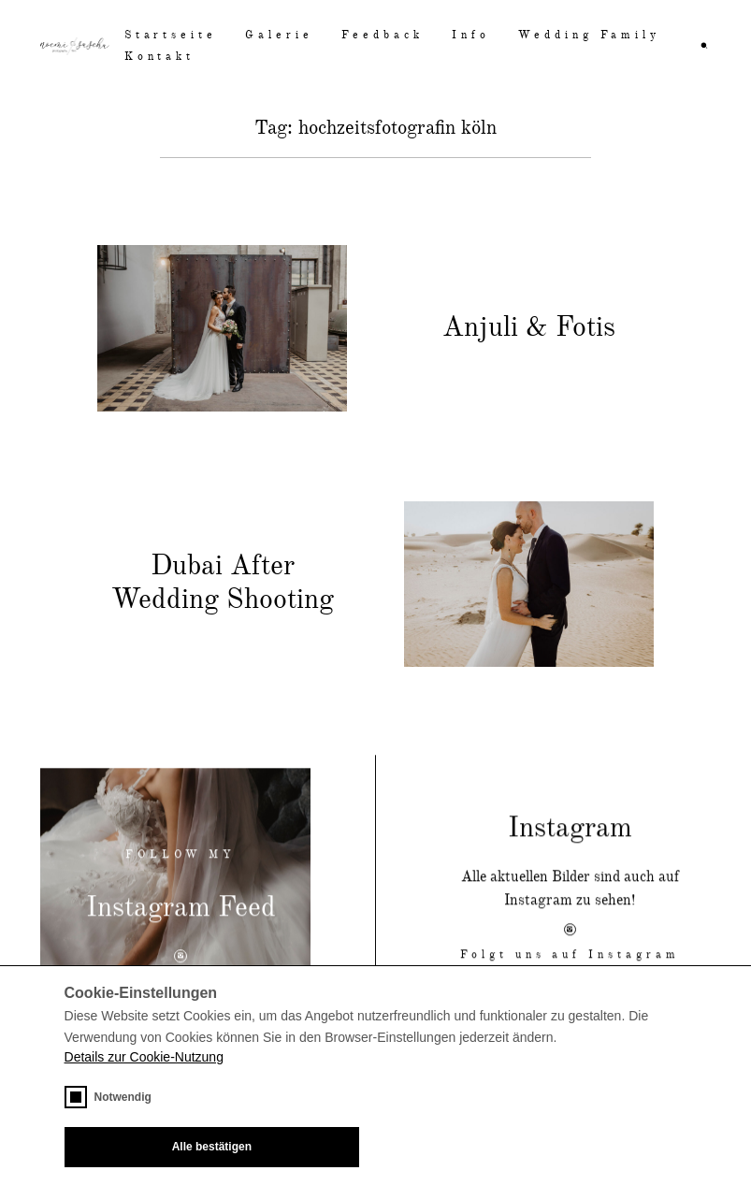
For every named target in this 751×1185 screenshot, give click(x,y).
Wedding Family (589, 35)
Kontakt (159, 57)
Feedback (382, 35)
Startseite (170, 35)
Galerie (279, 35)
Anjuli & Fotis (528, 328)
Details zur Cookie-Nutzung (144, 1056)
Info (471, 35)
